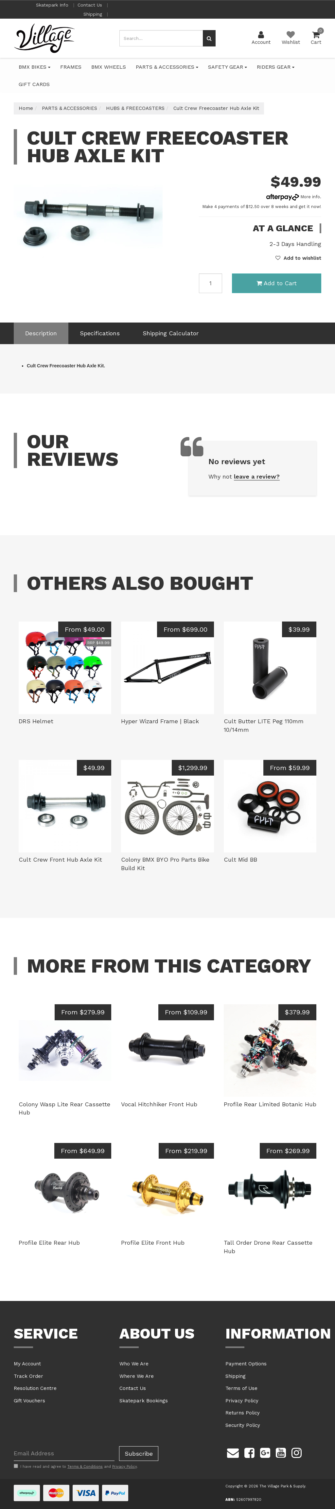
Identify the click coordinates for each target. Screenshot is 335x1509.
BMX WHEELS (108, 67)
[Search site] (209, 38)
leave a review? (257, 476)
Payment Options (246, 1364)
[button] (298, 258)
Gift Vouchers (29, 1401)
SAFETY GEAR (227, 67)
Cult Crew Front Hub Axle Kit (60, 859)
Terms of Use (241, 1388)
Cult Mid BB (240, 859)
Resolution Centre (35, 1388)
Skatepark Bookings (143, 1401)
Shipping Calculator (171, 333)
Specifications (100, 333)
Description (41, 333)
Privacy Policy (241, 1401)
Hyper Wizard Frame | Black (160, 721)
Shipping (93, 14)
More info (293, 196)
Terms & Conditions (85, 1467)
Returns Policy (242, 1413)
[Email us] (233, 1452)
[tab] (41, 333)
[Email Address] (64, 1453)
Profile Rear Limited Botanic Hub (270, 1104)
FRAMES (70, 67)
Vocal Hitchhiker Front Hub (159, 1104)
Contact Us (91, 5)
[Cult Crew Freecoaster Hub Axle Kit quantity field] (210, 283)
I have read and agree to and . (76, 1466)
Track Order (28, 1376)
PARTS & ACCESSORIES (167, 67)
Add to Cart (276, 283)
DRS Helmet (36, 721)
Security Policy (242, 1425)
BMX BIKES (34, 67)
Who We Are (134, 1364)
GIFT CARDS (34, 84)
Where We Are (136, 1376)
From (85, 629)
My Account (27, 1364)
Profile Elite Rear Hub (49, 1242)
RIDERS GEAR (275, 67)
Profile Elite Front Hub (153, 1242)
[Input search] (161, 38)
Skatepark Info (53, 5)
